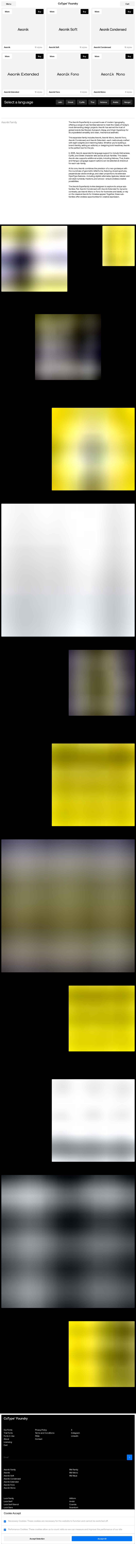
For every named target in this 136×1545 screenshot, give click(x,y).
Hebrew (103, 102)
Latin (60, 102)
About (6, 1439)
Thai (92, 102)
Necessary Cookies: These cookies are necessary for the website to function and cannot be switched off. (58, 1521)
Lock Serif (8, 1501)
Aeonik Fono (9, 1485)
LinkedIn (74, 1436)
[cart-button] (127, 3)
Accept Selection (37, 1539)
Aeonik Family (10, 1469)
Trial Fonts (8, 1433)
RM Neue (73, 1476)
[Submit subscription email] (129, 1457)
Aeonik (7, 1472)
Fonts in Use (9, 1436)
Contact (38, 1439)
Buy (39, 11)
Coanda (72, 1504)
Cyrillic (82, 102)
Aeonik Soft (9, 1476)
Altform (72, 1498)
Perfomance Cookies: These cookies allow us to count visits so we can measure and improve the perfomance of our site (65, 1529)
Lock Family (9, 1498)
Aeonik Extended (11, 1482)
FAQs (37, 1436)
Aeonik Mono (10, 1488)
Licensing (8, 1442)
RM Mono (73, 1472)
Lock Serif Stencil (11, 1504)
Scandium (73, 1507)
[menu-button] (8, 3)
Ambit (72, 1501)
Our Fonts (8, 1430)
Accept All (102, 1539)
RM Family (73, 1469)
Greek (70, 102)
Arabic (115, 102)
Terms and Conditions (44, 1433)
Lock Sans (8, 1507)
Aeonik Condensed (12, 1479)
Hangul (127, 102)
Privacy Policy (41, 1430)
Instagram (75, 1433)
